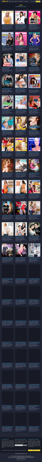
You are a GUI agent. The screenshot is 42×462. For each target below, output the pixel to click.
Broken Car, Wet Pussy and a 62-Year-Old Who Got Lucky (7, 68)
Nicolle (26, 69)
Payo (36, 428)
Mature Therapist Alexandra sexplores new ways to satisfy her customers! (34, 131)
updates (10, 1)
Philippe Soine (35, 238)
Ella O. (16, 69)
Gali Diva (17, 196)
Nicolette (9, 90)
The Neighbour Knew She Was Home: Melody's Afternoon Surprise (21, 89)
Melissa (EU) (31, 217)
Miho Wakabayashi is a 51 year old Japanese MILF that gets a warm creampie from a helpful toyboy (34, 174)
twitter (25, 450)
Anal (5, 28)
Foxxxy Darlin (36, 153)
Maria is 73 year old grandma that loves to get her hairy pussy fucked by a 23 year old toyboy (34, 343)
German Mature (31, 70)
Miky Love (3, 407)
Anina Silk (30, 238)
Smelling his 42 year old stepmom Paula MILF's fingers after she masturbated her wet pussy (34, 427)
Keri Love (22, 153)
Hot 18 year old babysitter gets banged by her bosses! (33, 25)
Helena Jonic (4, 132)
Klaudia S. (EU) (31, 69)
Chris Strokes (37, 132)
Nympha (25, 365)
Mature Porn (30, 218)
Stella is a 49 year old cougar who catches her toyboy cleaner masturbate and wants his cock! (34, 406)
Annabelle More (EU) (18, 386)
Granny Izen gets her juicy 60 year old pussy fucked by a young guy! (21, 131)
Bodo (3, 428)
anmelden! (38, 1)
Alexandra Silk (31, 132)
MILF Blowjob (4, 218)
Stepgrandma (4, 345)
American (34, 28)
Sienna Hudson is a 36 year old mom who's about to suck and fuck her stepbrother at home (21, 174)
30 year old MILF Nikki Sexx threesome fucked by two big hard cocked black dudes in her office (21, 406)
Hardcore (30, 91)
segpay (19, 450)
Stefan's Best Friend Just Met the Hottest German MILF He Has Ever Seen (34, 68)
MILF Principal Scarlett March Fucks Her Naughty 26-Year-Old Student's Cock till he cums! (21, 26)
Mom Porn (17, 91)
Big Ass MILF (4, 197)
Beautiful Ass (23, 176)
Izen (16, 132)
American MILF (31, 49)
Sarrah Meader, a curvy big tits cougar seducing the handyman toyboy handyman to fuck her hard (7, 385)
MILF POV (17, 197)
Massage (30, 324)
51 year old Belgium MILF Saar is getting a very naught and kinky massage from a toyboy (34, 322)
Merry (22, 365)
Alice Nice (3, 69)
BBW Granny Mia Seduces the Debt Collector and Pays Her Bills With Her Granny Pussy (21, 47)
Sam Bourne (30, 90)
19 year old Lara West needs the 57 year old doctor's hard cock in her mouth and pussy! (7, 364)
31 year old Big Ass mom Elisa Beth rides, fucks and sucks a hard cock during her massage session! (34, 279)
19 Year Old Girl (11, 366)
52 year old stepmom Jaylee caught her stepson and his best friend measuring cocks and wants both (34, 385)
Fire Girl (3, 153)
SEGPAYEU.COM (19, 457)
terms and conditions (22, 456)
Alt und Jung (4, 70)
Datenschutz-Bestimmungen (30, 456)
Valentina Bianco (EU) (37, 90)
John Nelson (20, 132)
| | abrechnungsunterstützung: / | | (14, 450)
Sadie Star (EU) (23, 217)
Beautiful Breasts (10, 91)
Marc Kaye (22, 428)
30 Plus (18, 28)
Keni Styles (35, 111)
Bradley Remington (5, 217)
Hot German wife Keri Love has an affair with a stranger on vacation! (21, 152)
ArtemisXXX (30, 153)
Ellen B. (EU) (17, 428)
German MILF (4, 49)
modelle (15, 1)
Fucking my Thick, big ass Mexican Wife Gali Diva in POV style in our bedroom (21, 195)
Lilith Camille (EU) (31, 196)
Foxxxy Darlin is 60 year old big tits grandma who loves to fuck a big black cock (34, 153)
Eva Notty (30, 111)
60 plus (20, 49)
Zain (35, 217)
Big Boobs (36, 112)
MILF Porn (30, 260)
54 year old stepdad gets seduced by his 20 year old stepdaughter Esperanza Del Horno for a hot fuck (21, 301)
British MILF (17, 218)
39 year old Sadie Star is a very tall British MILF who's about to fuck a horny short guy (21, 216)
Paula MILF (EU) (31, 428)
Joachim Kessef (34, 365)
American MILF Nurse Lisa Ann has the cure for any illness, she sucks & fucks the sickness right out (21, 322)
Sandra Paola (10, 196)
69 (34, 112)
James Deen (17, 259)
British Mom (17, 176)
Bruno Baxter (4, 90)
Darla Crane (11, 217)
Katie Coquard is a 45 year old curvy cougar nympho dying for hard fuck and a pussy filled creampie (7, 279)
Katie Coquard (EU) (5, 280)
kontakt (6, 450)
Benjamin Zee (18, 217)
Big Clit (10, 112)
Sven (35, 259)
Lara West (3, 365)
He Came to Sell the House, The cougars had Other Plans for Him (20, 68)
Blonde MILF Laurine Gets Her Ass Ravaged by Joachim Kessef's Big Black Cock (7, 26)
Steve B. (24, 386)
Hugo (7, 69)
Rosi (8, 301)
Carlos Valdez (4, 238)
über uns (3, 450)
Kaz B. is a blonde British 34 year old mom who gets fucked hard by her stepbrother (21, 279)
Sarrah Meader (10, 386)
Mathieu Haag (38, 196)
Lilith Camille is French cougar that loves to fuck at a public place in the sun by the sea (34, 195)
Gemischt (3, 155)
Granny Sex (17, 49)
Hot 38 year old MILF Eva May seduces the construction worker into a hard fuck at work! (34, 258)
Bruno (16, 301)
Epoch (15, 457)
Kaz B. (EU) (17, 280)
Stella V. (33, 407)
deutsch (23, 453)
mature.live (22, 1)
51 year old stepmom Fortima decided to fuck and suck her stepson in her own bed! (20, 237)
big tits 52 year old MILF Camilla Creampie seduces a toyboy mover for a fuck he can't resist (21, 343)
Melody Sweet (22, 90)
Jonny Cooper (4, 259)
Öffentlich (30, 197)
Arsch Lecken (36, 91)
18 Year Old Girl (38, 239)
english (16, 453)
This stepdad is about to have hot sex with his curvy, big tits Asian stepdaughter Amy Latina (34, 301)
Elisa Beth (30, 280)
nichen (13, 1)
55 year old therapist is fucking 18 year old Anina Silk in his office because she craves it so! (34, 237)
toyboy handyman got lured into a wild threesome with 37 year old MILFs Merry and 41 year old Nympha (20, 364)
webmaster (22, 450)
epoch (16, 450)
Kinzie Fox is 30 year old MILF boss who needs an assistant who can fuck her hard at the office (21, 258)
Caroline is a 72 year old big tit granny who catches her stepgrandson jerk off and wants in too (7, 343)
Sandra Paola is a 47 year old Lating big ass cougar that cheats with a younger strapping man (7, 195)
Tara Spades (9, 259)
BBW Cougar (31, 366)
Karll (29, 407)
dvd (18, 1)
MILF (16, 28)
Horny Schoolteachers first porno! (34, 46)
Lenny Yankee (21, 69)
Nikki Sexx (22, 407)
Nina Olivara (6, 111)
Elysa (8, 238)
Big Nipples (3, 91)
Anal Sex (10, 28)
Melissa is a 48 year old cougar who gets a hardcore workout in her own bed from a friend (34, 216)
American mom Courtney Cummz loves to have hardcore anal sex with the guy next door (7, 174)
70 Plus (7, 345)
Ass (20, 28)
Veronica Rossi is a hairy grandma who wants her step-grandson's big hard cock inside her (7, 322)
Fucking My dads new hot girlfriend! (34, 88)
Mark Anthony (18, 407)
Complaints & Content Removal (21, 458)
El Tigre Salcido (4, 196)
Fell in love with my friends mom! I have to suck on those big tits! (34, 110)
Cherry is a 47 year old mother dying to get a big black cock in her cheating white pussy (34, 364)
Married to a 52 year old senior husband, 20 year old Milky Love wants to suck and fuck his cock (7, 406)
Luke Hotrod (22, 280)
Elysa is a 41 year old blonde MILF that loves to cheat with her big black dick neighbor (7, 237)
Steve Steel (8, 407)
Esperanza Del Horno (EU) (22, 301)
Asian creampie (31, 176)
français (25, 453)
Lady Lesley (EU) (23, 111)
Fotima (22, 238)
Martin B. (17, 90)
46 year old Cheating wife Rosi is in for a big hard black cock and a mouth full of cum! (7, 301)
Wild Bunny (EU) (7, 428)
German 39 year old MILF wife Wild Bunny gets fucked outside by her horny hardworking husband (7, 427)
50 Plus (19, 112)
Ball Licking (22, 28)
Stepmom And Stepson (19, 239)
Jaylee (38, 386)
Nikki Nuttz (9, 132)
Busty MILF (17, 345)
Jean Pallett (17, 153)
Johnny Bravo (18, 111)
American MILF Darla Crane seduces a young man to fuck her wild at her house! (7, 216)
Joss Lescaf (4, 301)
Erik (2, 111)
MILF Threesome (18, 408)
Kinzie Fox (22, 259)
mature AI (26, 1)
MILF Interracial (18, 387)
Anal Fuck (7, 28)
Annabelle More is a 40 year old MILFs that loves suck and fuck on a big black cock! (21, 385)
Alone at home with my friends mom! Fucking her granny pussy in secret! (21, 110)
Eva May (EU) (31, 259)
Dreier (30, 28)
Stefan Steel (35, 280)
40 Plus (3, 28)
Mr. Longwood (8, 153)
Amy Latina (30, 301)
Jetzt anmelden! (34, 450)
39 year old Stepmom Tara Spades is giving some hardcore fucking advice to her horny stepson (7, 258)
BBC (29, 155)
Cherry (30, 365)
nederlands (19, 453)
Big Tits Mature (4, 387)
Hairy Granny (4, 324)
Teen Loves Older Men (32, 239)
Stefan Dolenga (37, 69)
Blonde (11, 49)
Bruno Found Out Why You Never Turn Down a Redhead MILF (7, 89)
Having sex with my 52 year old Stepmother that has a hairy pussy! (7, 131)
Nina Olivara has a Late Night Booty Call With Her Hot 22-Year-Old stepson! (7, 110)
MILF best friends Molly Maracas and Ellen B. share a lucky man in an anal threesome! (21, 427)
